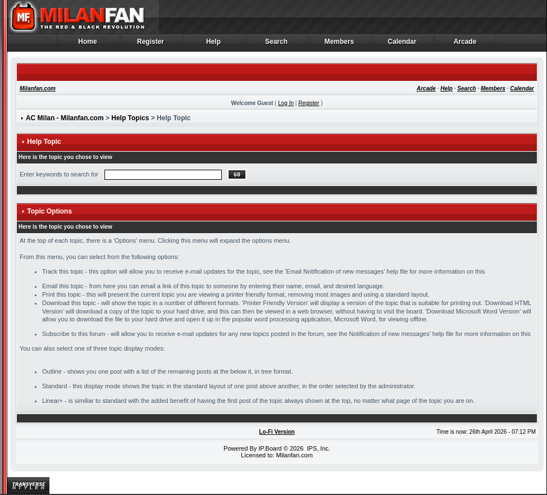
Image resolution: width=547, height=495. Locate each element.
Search (276, 44)
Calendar (402, 44)
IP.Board (269, 448)
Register (151, 44)
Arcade (465, 44)
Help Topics (130, 118)
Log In (286, 103)
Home (88, 44)
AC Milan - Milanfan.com (65, 118)
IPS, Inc (318, 448)
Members (339, 44)
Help (214, 44)
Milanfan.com (38, 88)
